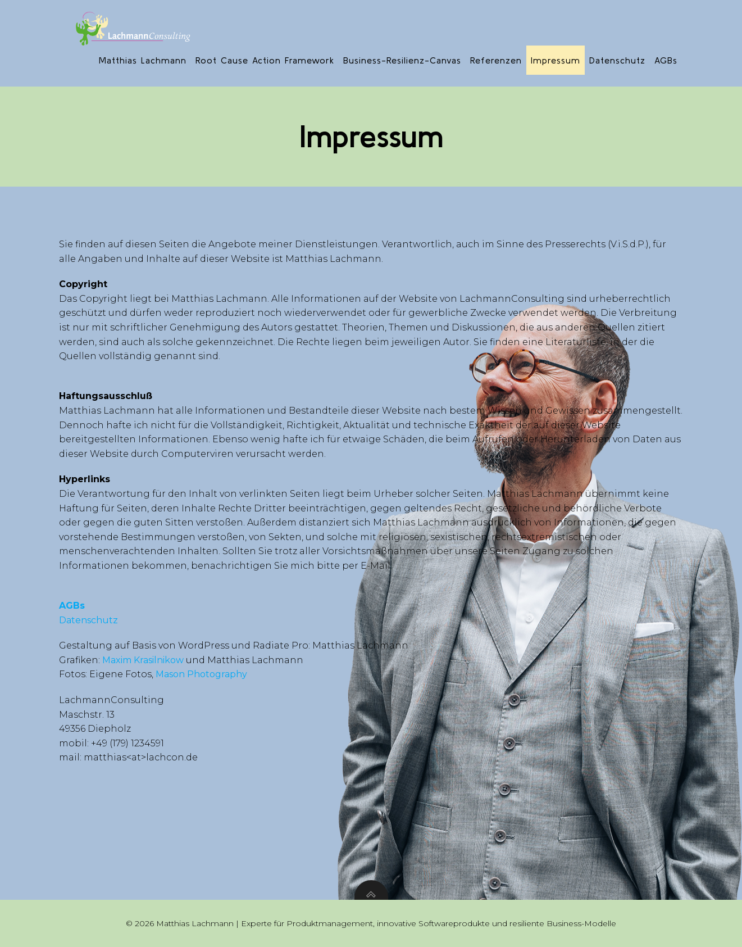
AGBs (665, 60)
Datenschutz (617, 60)
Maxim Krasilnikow (143, 660)
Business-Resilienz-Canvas (402, 60)
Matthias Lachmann (142, 60)
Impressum (555, 60)
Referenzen (496, 60)
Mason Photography (200, 674)
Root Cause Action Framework (264, 60)
